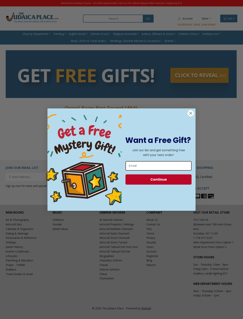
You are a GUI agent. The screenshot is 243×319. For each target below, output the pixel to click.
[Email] (158, 166)
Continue (158, 179)
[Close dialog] (190, 113)
